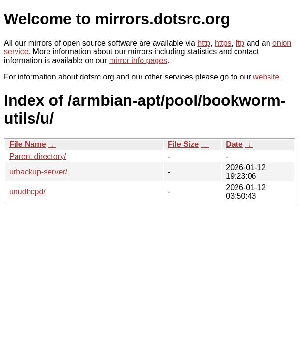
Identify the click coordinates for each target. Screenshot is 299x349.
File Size (183, 144)
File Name (27, 144)
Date (234, 144)
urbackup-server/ (38, 172)
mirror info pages (138, 60)
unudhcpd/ (27, 192)
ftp (240, 43)
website (266, 77)
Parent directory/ (37, 156)
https (223, 43)
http (203, 43)
